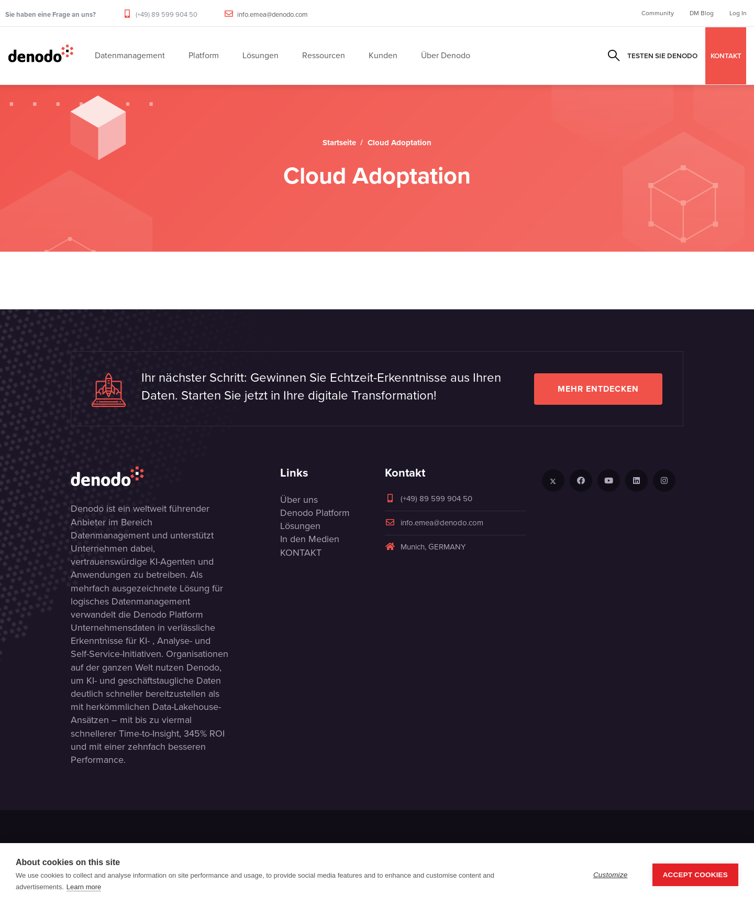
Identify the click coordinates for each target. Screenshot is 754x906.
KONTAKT (726, 55)
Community (657, 13)
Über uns (299, 499)
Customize (610, 875)
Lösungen (300, 526)
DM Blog (702, 13)
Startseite (339, 142)
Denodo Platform (315, 513)
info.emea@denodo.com (272, 14)
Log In (738, 13)
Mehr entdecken (598, 389)
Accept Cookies (695, 875)
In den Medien (309, 539)
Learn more (83, 887)
